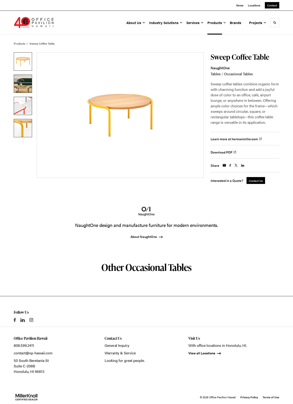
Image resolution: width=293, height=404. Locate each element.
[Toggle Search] (274, 22)
